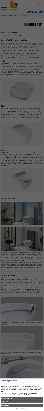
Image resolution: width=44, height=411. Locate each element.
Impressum (18, 408)
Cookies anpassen (5, 405)
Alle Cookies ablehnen (6, 401)
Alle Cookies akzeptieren (6, 398)
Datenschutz (25, 408)
